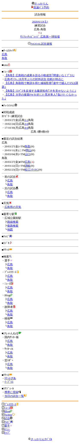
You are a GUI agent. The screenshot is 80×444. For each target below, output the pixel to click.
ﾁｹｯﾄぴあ (10, 378)
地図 (10, 229)
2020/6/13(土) (40, 21)
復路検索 (12, 225)
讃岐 (27, 165)
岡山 (28, 150)
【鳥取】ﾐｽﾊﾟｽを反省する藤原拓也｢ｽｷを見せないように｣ (40, 90)
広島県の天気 (12, 207)
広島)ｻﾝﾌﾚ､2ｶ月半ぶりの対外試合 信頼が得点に (34, 79)
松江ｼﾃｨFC (31, 169)
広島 (4, 54)
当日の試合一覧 (14, 396)
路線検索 (12, 221)
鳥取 (4, 58)
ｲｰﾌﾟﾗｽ (8, 381)
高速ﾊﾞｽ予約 (41, 7)
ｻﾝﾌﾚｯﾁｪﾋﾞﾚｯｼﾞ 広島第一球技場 (40, 36)
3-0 (26, 123)
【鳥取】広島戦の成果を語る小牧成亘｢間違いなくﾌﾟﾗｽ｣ (39, 75)
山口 (27, 154)
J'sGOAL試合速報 (41, 43)
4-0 (26, 127)
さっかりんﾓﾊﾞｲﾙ (40, 439)
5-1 (26, 120)
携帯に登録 (11, 392)
